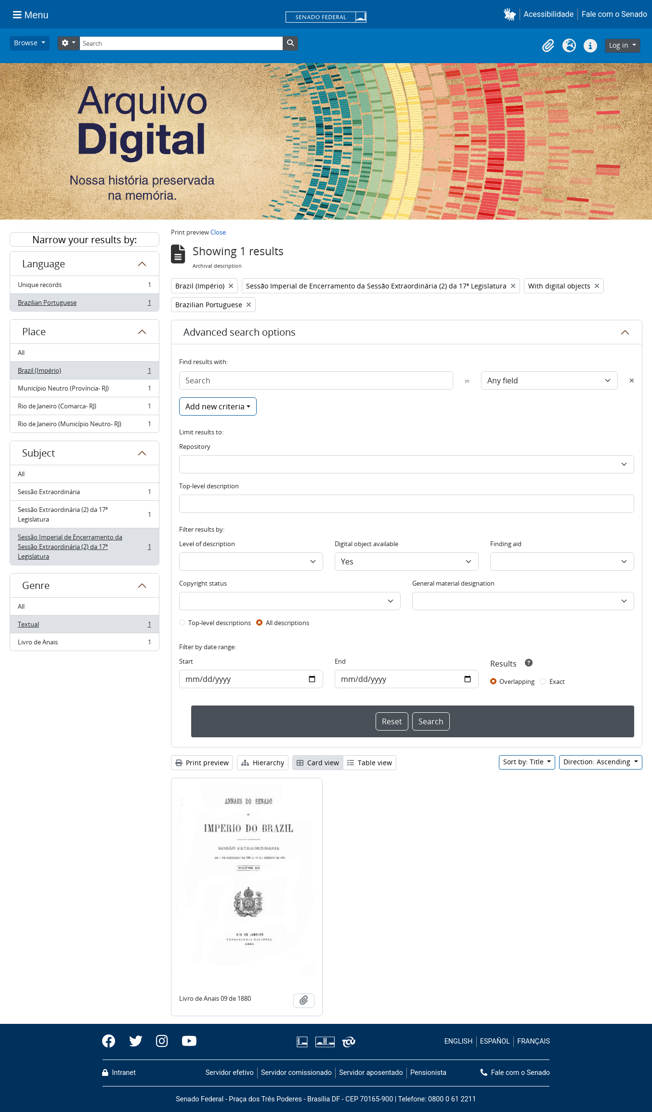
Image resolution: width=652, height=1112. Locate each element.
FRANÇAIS (533, 1041)
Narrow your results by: (84, 239)
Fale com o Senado (614, 14)
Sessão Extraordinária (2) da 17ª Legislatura (84, 514)
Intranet (119, 1073)
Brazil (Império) (84, 372)
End (340, 661)
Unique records (84, 287)
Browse (26, 42)
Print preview (202, 762)
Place (34, 331)
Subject (38, 452)
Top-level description (209, 486)
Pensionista (428, 1073)
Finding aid (506, 543)
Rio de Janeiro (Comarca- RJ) (84, 408)
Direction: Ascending (597, 761)
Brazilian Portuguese (84, 304)
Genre (36, 585)
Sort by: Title (524, 761)
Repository (194, 446)
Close (218, 232)
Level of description (207, 543)
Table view (369, 762)
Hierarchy (262, 762)
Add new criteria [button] (215, 406)
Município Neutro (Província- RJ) (84, 390)
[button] (512, 14)
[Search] (181, 43)
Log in (619, 45)
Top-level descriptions (219, 622)
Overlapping (517, 681)
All (21, 352)
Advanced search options (239, 332)
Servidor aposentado (371, 1073)
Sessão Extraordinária (84, 494)
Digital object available (366, 543)
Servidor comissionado (296, 1073)
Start (186, 661)
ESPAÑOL (495, 1041)
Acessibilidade (549, 14)
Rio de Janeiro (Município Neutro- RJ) (84, 425)
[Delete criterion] (631, 380)
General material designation (453, 583)
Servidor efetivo (230, 1073)
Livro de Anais (84, 644)
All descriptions (287, 622)
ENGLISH (458, 1041)
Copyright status (203, 583)
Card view (318, 762)
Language (43, 263)
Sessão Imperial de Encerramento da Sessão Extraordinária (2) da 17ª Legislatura (84, 547)
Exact (557, 681)
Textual (84, 626)
